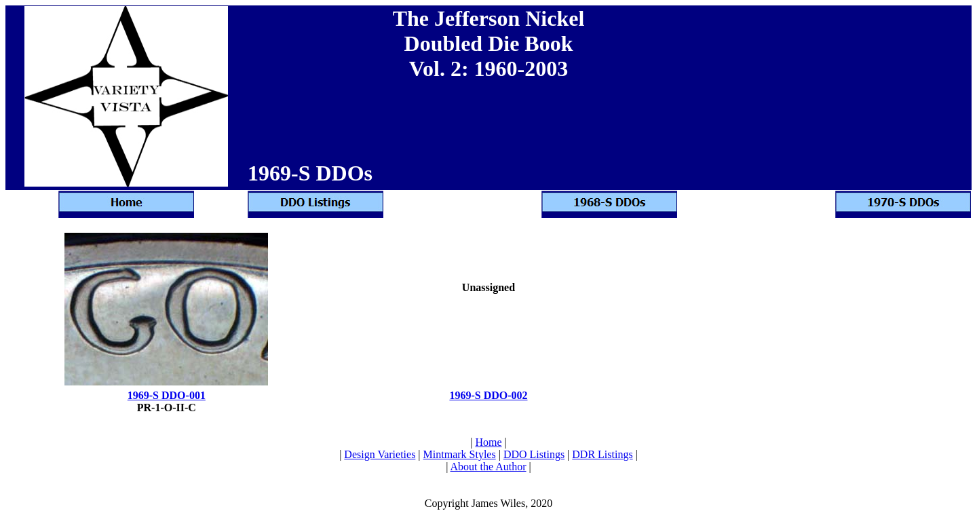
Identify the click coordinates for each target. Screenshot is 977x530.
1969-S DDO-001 (167, 395)
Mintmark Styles (459, 454)
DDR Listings (602, 454)
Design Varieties (379, 454)
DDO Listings (533, 454)
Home (488, 442)
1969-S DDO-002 (488, 395)
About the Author (488, 466)
